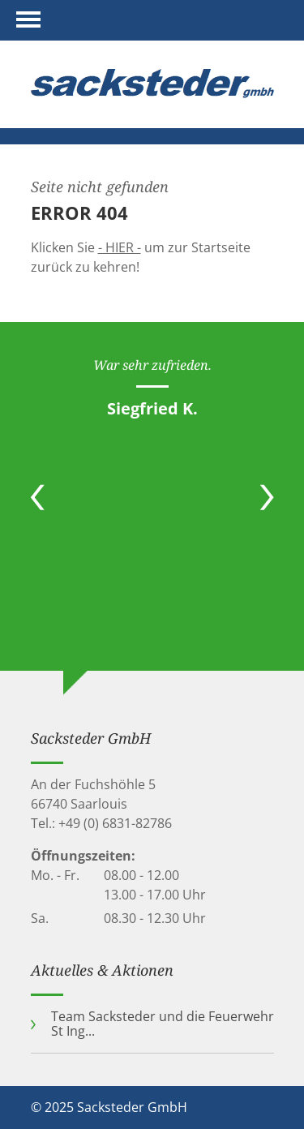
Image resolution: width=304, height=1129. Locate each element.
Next (267, 497)
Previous (38, 497)
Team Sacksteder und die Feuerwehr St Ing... (162, 1023)
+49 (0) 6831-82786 (115, 823)
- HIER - (119, 247)
